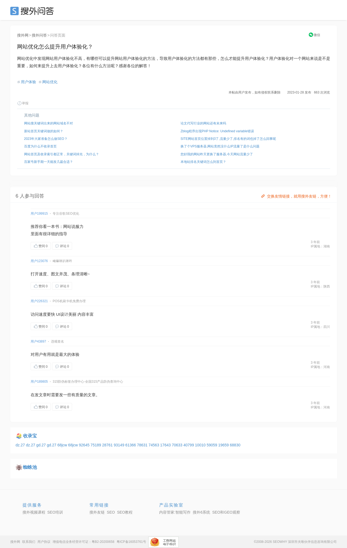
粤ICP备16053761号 (131, 542)
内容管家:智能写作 (175, 512)
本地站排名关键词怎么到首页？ (203, 162)
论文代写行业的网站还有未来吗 (203, 123)
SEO (33, 11)
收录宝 (30, 436)
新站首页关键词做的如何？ (43, 131)
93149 (120, 445)
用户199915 (39, 213)
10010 (201, 445)
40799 (189, 445)
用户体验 (28, 82)
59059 (212, 445)
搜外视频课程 (34, 512)
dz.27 (21, 445)
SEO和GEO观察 (226, 512)
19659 (224, 445)
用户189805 (39, 381)
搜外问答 (39, 35)
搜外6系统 (201, 512)
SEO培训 (55, 512)
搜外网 (22, 35)
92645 (85, 445)
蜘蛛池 (30, 467)
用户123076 (39, 261)
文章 (43, 394)
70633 (178, 445)
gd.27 (41, 445)
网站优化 (49, 82)
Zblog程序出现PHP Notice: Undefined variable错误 (217, 131)
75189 (96, 445)
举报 (22, 103)
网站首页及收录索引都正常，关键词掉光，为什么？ (61, 154)
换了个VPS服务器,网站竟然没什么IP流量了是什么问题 (220, 146)
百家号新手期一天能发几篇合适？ (48, 162)
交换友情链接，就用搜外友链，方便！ (296, 196)
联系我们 (28, 542)
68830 (235, 445)
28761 (108, 445)
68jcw (62, 445)
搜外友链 (97, 512)
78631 (143, 445)
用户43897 (38, 341)
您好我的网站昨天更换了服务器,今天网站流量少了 (217, 154)
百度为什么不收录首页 (40, 146)
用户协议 (43, 542)
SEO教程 (125, 512)
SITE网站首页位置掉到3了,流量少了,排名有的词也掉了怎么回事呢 (228, 139)
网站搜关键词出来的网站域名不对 (48, 123)
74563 (154, 445)
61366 (131, 445)
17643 (166, 445)
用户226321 (39, 301)
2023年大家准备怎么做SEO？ (46, 139)
